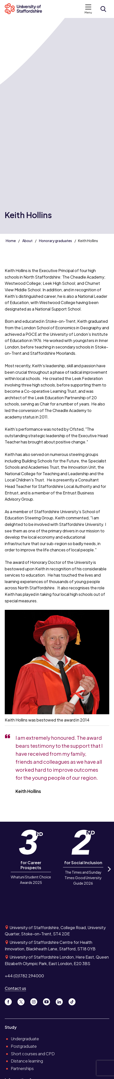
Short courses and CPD (33, 1053)
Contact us (15, 988)
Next (109, 873)
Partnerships (22, 1068)
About (27, 240)
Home (11, 240)
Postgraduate (24, 1046)
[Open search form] (103, 9)
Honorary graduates (55, 240)
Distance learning (27, 1061)
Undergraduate (25, 1038)
